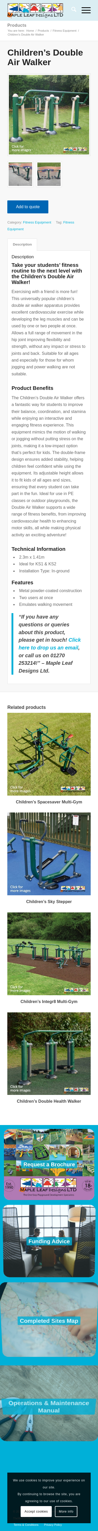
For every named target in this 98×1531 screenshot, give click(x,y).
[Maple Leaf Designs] (40, 10)
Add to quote (28, 207)
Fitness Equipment (37, 222)
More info (66, 1511)
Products (16, 25)
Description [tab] (22, 244)
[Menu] (83, 10)
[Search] (71, 10)
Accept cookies (36, 1511)
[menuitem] (71, 10)
